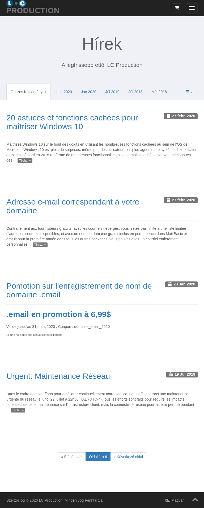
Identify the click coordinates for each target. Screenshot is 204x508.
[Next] (128, 456)
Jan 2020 (88, 92)
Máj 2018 (159, 92)
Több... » (25, 160)
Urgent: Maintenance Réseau (58, 376)
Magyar (174, 500)
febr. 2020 (64, 92)
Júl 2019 (112, 92)
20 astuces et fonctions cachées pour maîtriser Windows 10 (72, 122)
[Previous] (72, 456)
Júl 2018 (135, 92)
